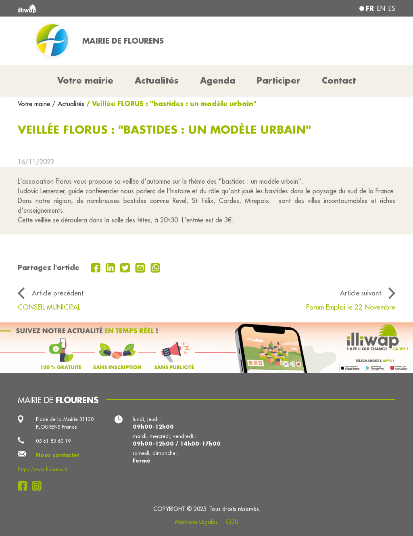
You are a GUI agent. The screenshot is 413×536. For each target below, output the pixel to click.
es (391, 8)
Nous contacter (58, 455)
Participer (278, 80)
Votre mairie (35, 104)
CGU (232, 522)
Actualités (157, 80)
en (381, 8)
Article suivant (360, 293)
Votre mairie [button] (85, 80)
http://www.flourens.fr (42, 469)
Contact (339, 80)
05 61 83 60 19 (53, 441)
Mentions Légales (196, 522)
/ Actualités (68, 104)
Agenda (218, 80)
